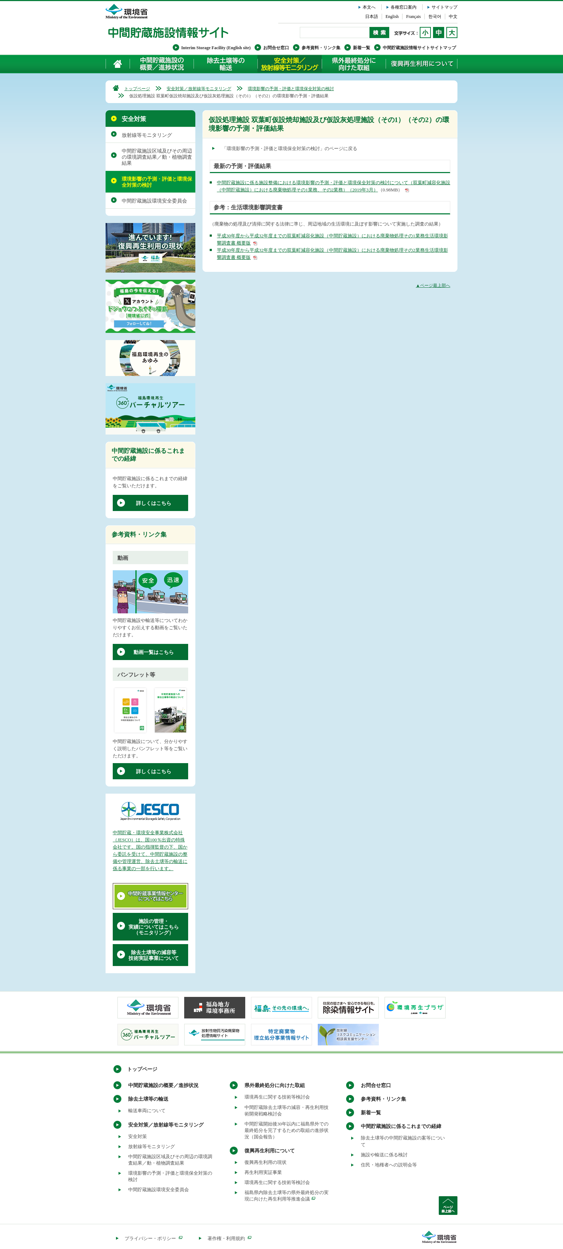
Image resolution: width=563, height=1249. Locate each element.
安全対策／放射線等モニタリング (289, 63)
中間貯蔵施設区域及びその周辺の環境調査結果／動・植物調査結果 (157, 157)
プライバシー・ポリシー (153, 1238)
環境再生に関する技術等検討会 (277, 1097)
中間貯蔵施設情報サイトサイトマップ (419, 47)
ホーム (118, 63)
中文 (453, 16)
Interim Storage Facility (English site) (216, 47)
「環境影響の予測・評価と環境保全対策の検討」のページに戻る (289, 148)
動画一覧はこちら (154, 652)
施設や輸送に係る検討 (384, 1154)
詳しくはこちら (153, 503)
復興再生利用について (421, 63)
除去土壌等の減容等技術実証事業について (154, 955)
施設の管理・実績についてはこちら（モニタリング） (154, 927)
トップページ (137, 88)
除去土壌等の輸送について (225, 63)
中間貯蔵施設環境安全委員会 (154, 201)
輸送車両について (147, 1110)
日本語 (371, 16)
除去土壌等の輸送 (148, 1099)
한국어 (434, 16)
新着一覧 (361, 47)
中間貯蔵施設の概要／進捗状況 (162, 63)
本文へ (369, 7)
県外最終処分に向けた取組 (354, 63)
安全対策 (134, 119)
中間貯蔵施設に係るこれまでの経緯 (401, 1126)
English (392, 16)
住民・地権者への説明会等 (389, 1164)
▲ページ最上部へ (433, 285)
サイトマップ (444, 7)
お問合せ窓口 (276, 47)
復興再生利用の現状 (266, 1162)
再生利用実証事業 (263, 1172)
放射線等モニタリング (147, 135)
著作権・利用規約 (229, 1238)
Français (413, 16)
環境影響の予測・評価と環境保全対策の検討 (291, 88)
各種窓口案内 (404, 7)
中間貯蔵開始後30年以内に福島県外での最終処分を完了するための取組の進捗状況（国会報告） (287, 1130)
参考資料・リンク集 (321, 47)
